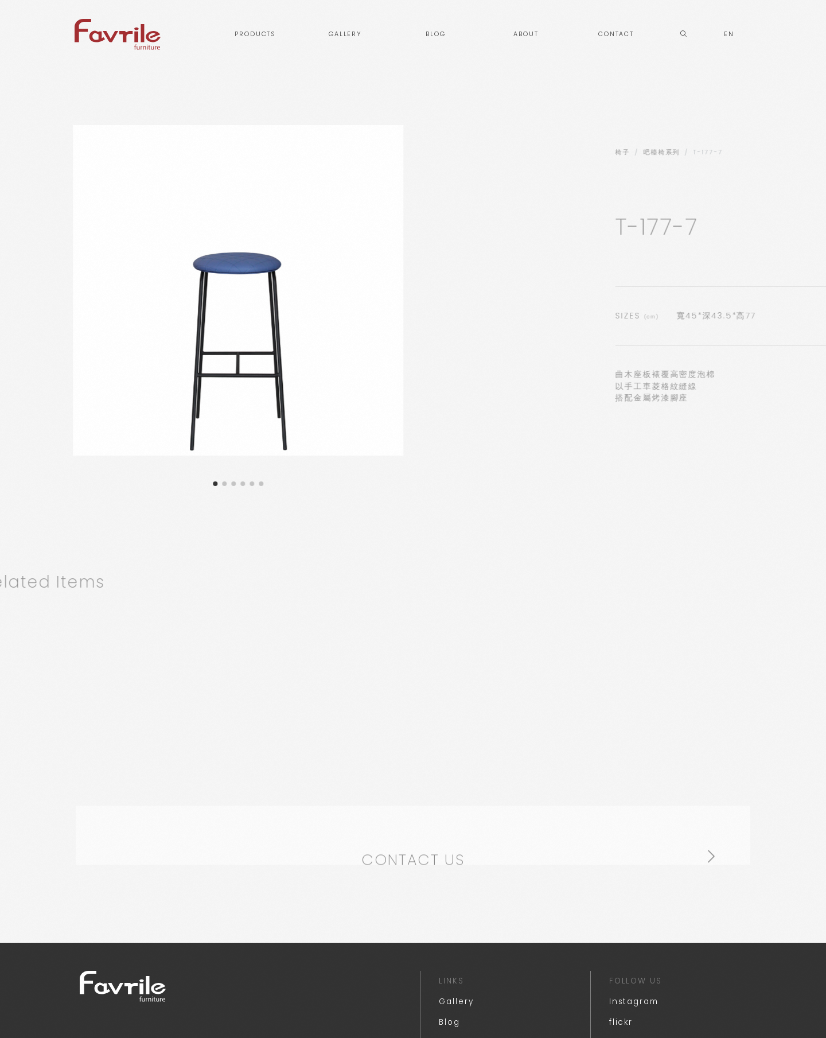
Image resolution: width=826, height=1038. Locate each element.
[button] (178, 483)
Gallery (456, 1009)
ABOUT (526, 34)
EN (729, 34)
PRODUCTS (255, 34)
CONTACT (616, 34)
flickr (621, 1030)
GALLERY (345, 34)
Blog (449, 1030)
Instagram (634, 1009)
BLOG (436, 34)
